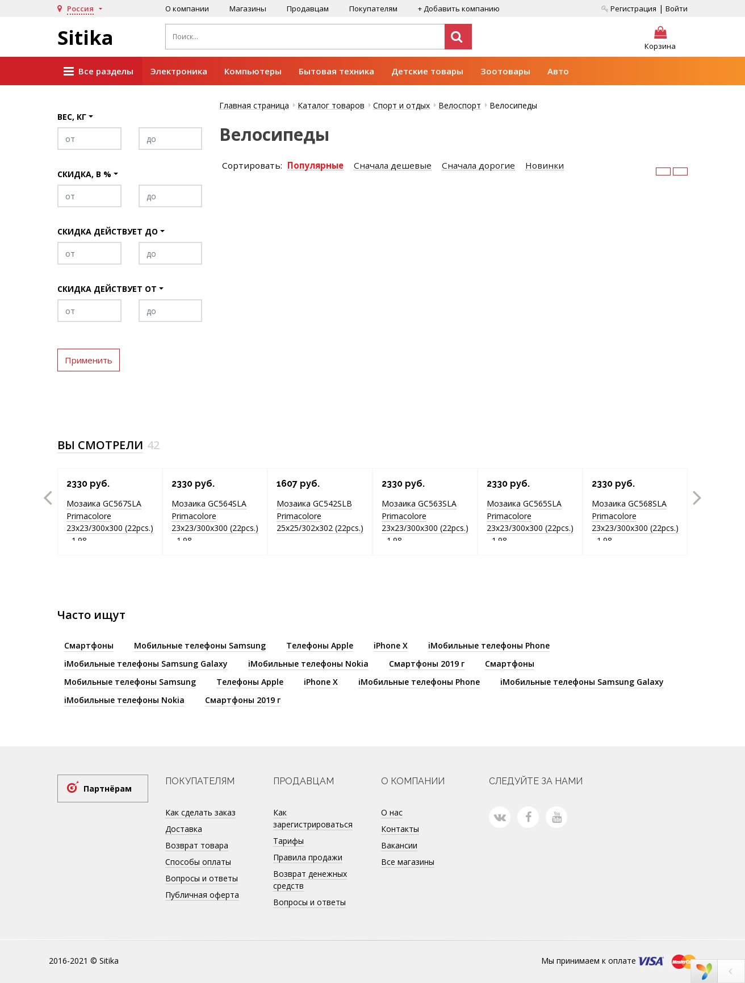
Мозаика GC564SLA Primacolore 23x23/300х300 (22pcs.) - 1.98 (214, 522)
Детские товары (427, 71)
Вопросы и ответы (201, 878)
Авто (558, 71)
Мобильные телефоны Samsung (200, 645)
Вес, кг (71, 116)
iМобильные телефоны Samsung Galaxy (146, 663)
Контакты (400, 828)
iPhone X (391, 645)
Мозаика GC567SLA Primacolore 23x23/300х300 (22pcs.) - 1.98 (109, 522)
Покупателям (373, 8)
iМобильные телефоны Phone (489, 645)
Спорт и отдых (401, 105)
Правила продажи (307, 857)
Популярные (315, 165)
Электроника (178, 71)
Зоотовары (505, 71)
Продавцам (308, 8)
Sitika (85, 37)
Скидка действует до (107, 231)
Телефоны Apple (319, 645)
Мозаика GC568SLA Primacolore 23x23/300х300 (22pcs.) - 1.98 (635, 522)
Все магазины (407, 861)
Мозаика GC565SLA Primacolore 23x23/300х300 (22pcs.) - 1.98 (530, 522)
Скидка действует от (107, 288)
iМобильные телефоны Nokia (308, 663)
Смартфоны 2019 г (426, 663)
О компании (187, 8)
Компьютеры (253, 71)
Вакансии (399, 845)
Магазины (247, 8)
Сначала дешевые (393, 165)
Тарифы (288, 840)
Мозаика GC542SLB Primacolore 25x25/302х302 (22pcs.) (320, 515)
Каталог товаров (331, 105)
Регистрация (628, 8)
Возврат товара (196, 845)
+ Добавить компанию (459, 8)
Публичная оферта (202, 894)
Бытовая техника (336, 71)
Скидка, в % (84, 174)
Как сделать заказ (200, 812)
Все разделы (98, 71)
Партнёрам (107, 788)
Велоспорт (459, 105)
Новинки (544, 165)
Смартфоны (89, 645)
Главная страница (254, 105)
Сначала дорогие (478, 165)
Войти (677, 8)
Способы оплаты (198, 861)
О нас (392, 812)
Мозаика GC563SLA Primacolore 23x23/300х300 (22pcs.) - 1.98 (425, 522)
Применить (88, 360)
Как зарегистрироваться (313, 818)
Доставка (183, 828)
